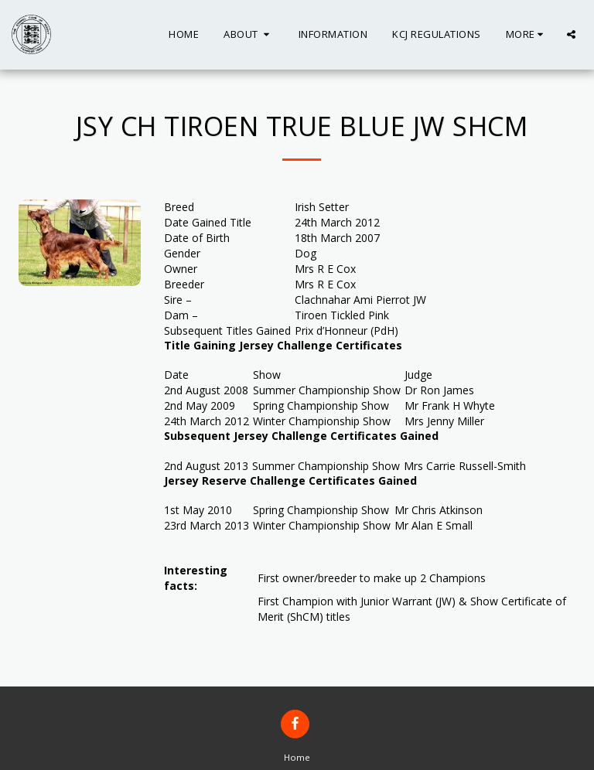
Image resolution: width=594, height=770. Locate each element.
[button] (248, 35)
